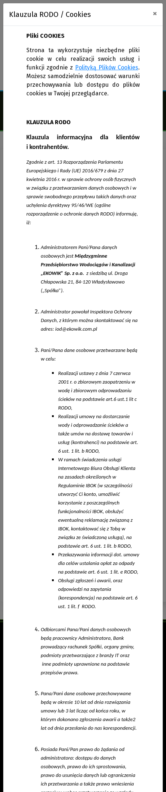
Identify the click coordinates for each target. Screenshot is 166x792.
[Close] (155, 13)
